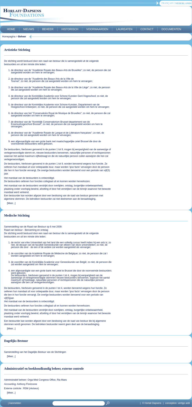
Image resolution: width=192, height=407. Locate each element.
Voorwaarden (97, 29)
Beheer (48, 29)
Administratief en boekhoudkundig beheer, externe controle (44, 368)
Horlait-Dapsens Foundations (70, 16)
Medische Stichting (17, 215)
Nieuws (28, 29)
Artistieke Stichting (17, 49)
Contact (146, 29)
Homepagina (8, 36)
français (167, 3)
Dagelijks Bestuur (16, 340)
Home (11, 29)
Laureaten (124, 29)
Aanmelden (15, 403)
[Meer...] (11, 203)
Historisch (69, 29)
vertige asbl (184, 403)
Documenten (171, 29)
